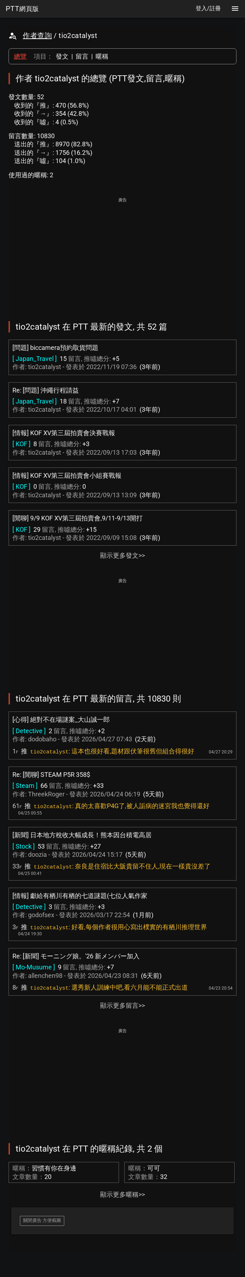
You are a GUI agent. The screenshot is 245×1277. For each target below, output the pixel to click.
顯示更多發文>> (122, 555)
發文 (62, 56)
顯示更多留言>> (122, 1005)
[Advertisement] (122, 254)
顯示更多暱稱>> (122, 1194)
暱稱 (102, 56)
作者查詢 (37, 35)
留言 (82, 56)
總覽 (20, 56)
